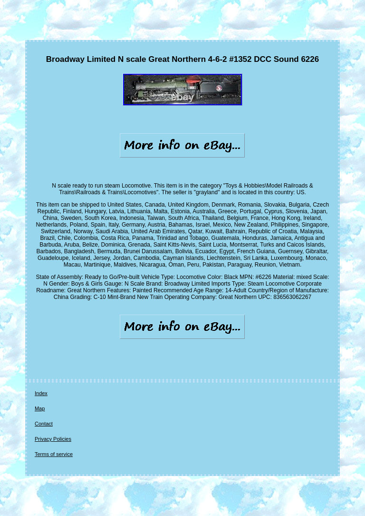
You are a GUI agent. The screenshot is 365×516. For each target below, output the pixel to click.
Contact (44, 424)
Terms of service (54, 454)
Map (40, 408)
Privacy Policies (53, 439)
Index (41, 393)
